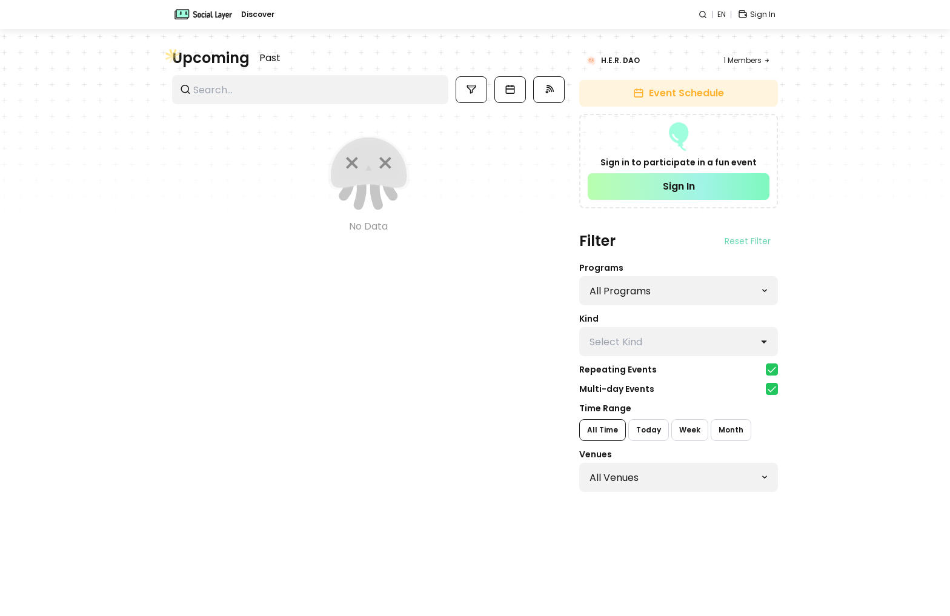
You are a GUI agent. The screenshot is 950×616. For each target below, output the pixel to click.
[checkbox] (772, 369)
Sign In (679, 186)
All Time (602, 430)
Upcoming (211, 58)
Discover (257, 14)
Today (648, 430)
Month (731, 430)
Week (689, 430)
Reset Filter (748, 241)
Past (270, 58)
